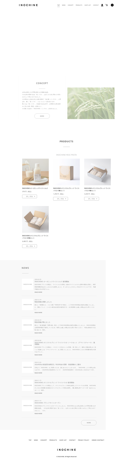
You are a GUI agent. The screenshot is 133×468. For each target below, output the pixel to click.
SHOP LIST (88, 5)
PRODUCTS (79, 5)
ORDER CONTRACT (98, 440)
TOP (58, 5)
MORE (38, 116)
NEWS (64, 5)
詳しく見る (29, 197)
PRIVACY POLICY (83, 440)
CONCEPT (70, 5)
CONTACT (96, 5)
